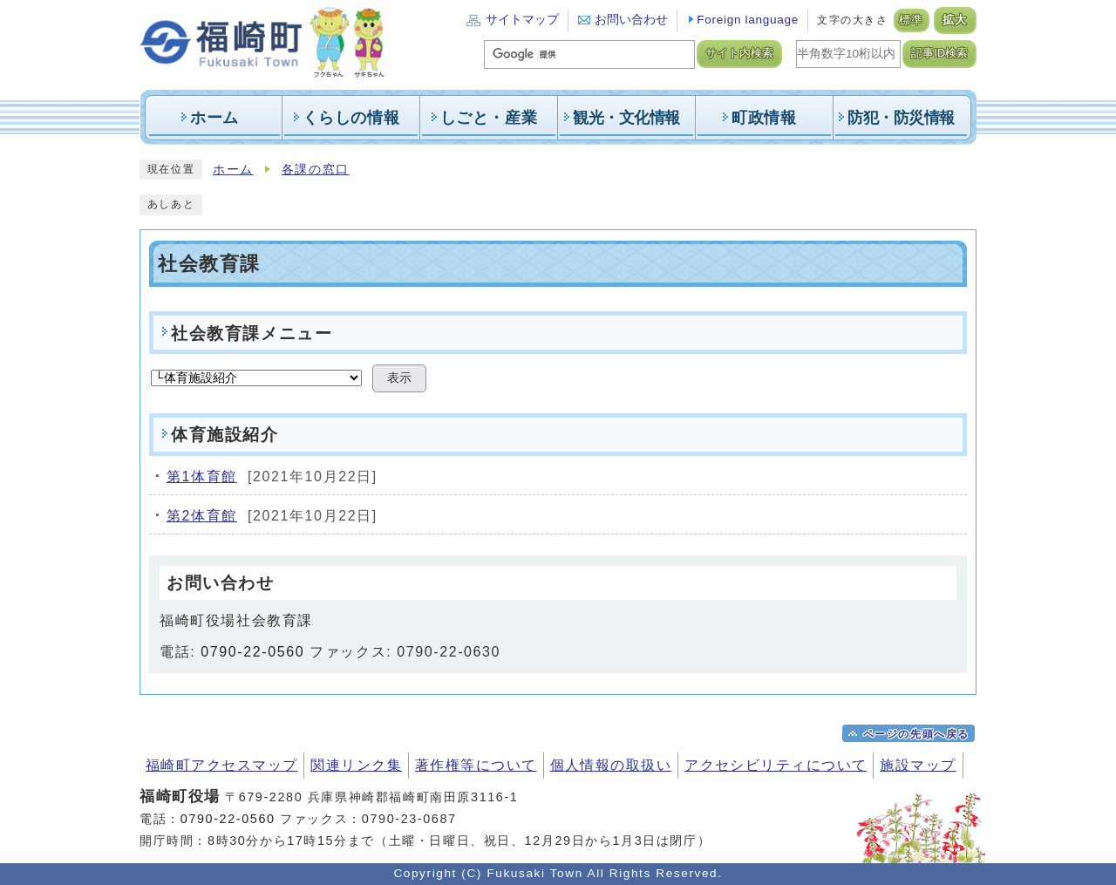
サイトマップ (522, 19)
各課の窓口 (316, 169)
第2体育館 (202, 515)
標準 (911, 20)
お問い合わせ (631, 19)
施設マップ (918, 765)
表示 (399, 378)
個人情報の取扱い (611, 765)
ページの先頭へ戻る (916, 734)
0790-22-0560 (252, 651)
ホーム (233, 169)
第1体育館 (202, 476)
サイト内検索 (739, 53)
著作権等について (476, 765)
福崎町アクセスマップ (221, 765)
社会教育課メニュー (251, 333)
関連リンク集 (356, 765)
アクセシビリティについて (775, 765)
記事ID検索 (939, 53)
